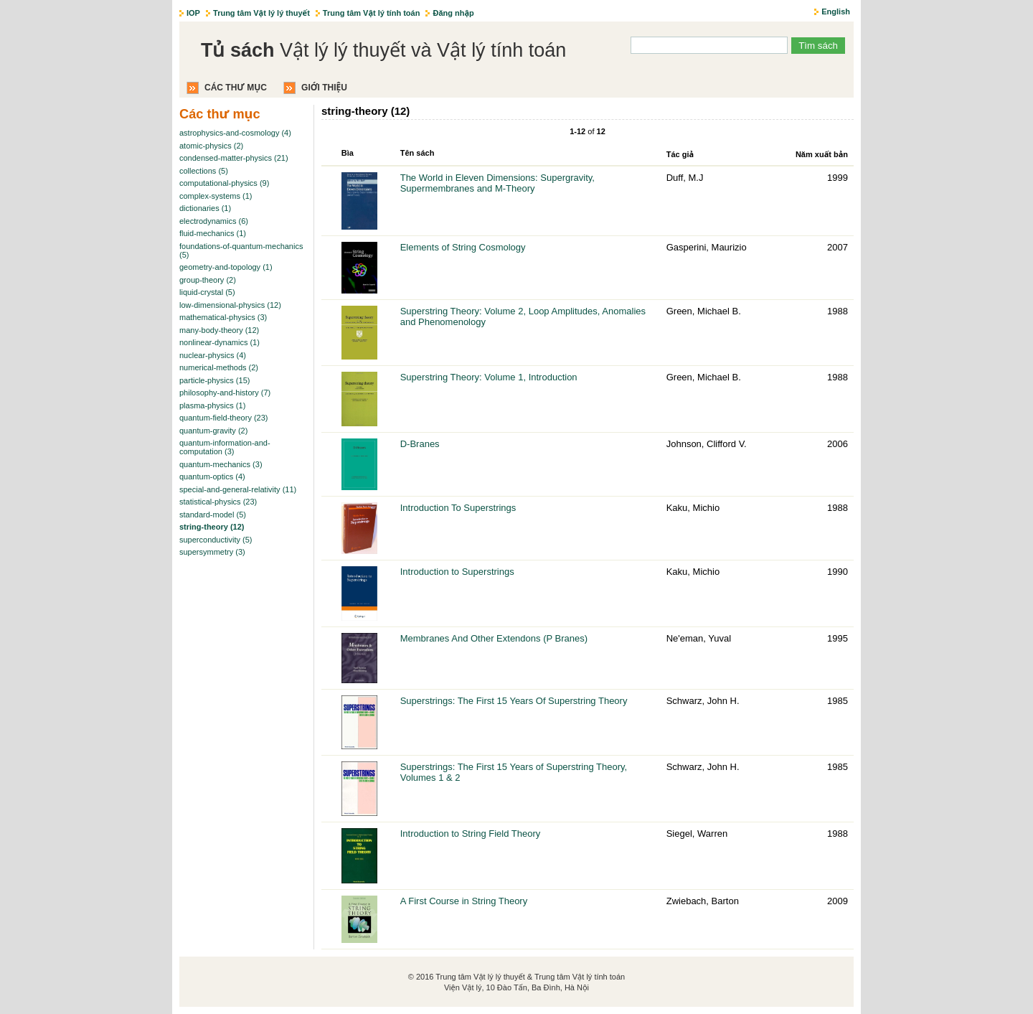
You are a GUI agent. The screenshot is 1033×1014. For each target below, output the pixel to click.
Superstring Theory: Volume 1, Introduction (488, 377)
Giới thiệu (324, 88)
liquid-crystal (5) (207, 292)
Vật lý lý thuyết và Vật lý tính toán (383, 50)
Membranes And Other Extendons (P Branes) (494, 638)
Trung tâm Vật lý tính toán (371, 13)
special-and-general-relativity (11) (237, 489)
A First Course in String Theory (464, 901)
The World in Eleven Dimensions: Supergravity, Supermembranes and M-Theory (497, 183)
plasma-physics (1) (212, 405)
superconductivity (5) (216, 539)
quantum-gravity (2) (213, 430)
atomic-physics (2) (211, 145)
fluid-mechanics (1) (212, 233)
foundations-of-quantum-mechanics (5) (241, 250)
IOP (193, 13)
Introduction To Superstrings (458, 507)
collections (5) (203, 170)
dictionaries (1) (205, 208)
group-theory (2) (207, 280)
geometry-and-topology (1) (226, 267)
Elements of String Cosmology (463, 247)
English (835, 11)
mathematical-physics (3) (223, 317)
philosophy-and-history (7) (224, 392)
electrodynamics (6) (213, 221)
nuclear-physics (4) (212, 355)
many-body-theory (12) (219, 330)
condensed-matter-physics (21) (233, 158)
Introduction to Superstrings (457, 571)
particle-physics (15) (214, 380)
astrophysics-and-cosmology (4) (235, 132)
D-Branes (420, 443)
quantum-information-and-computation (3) (224, 447)
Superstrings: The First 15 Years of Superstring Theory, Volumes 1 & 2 (514, 772)
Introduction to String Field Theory (470, 833)
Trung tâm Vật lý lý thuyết (261, 13)
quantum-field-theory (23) (223, 417)
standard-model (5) (212, 514)
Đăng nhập (453, 13)
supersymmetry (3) (212, 552)
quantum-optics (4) (212, 476)
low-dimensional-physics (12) (230, 305)
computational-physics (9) (224, 183)
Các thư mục (235, 88)
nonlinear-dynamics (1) (219, 342)
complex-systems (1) (215, 196)
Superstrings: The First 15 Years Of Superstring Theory (514, 700)
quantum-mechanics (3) (221, 464)
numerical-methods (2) (218, 367)
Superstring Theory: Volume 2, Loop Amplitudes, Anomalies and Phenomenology (523, 316)
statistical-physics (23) (218, 501)
